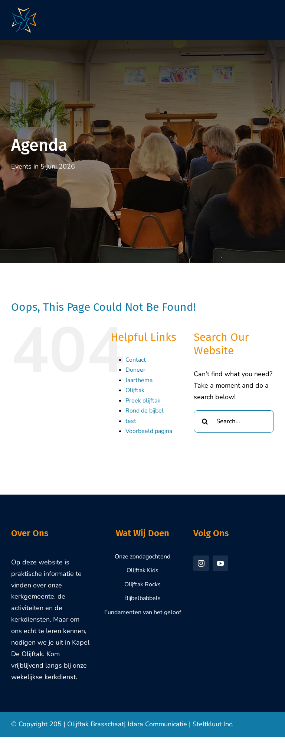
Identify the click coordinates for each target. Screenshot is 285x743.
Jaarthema (139, 380)
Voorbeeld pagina (148, 431)
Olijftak (134, 390)
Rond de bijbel (144, 411)
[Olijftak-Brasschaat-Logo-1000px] (24, 10)
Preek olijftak (142, 401)
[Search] (205, 421)
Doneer (135, 370)
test (130, 421)
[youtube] (220, 563)
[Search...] (234, 421)
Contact (135, 360)
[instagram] (201, 563)
